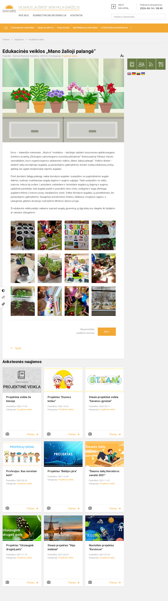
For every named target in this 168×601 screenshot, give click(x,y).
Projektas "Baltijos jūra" (62, 471)
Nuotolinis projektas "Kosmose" (101, 547)
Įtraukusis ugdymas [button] (22, 27)
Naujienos (19, 39)
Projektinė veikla (36, 39)
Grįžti (18, 348)
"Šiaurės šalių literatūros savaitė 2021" (104, 473)
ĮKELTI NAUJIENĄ (123, 6)
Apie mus (24, 15)
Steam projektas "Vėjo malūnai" (61, 547)
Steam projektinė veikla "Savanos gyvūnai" (103, 399)
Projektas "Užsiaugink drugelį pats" (20, 547)
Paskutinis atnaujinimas (151, 7)
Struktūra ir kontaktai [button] (114, 27)
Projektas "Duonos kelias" (59, 399)
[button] (6, 28)
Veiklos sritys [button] (46, 27)
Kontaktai (76, 15)
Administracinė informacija (49, 15)
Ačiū (107, 331)
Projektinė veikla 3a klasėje (18, 399)
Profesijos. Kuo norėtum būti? (21, 473)
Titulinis (6, 39)
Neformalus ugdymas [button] (85, 27)
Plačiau (30, 434)
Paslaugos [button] (63, 27)
